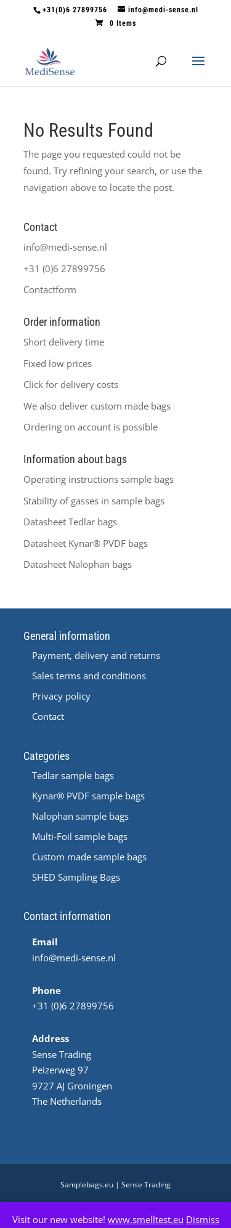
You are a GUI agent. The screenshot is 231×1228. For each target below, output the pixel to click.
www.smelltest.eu (146, 1219)
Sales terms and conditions (89, 675)
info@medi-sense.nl (65, 247)
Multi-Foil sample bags (80, 836)
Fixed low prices (57, 363)
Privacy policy (61, 696)
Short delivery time (63, 342)
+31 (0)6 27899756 (64, 268)
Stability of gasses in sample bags (93, 501)
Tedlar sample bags (73, 775)
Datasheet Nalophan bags (77, 564)
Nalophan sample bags (80, 816)
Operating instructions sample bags (98, 479)
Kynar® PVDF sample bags (88, 796)
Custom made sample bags (89, 856)
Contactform (49, 289)
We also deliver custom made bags (97, 406)
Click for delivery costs (70, 384)
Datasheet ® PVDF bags (85, 543)
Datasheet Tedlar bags (70, 521)
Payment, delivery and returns (96, 655)
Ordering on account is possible (90, 427)
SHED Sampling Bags (76, 877)
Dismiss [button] (202, 1219)
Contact (48, 716)
